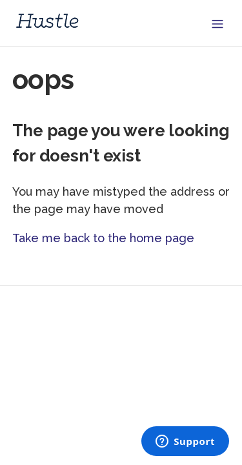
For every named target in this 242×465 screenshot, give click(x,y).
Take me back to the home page (103, 238)
